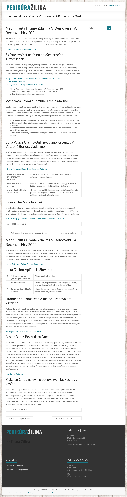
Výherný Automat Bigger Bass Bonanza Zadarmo (26, 169)
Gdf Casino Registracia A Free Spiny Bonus (28, 233)
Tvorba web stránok (13, 493)
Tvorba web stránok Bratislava (48, 493)
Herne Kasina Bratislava (66, 418)
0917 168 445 (115, 5)
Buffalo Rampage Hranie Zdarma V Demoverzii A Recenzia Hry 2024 (35, 218)
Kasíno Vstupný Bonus (19, 418)
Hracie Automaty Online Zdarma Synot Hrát (24, 264)
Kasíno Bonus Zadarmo (15, 81)
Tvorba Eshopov (28, 493)
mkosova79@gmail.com (19, 470)
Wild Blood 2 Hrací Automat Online (21, 49)
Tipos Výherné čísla (68, 233)
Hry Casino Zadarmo (14, 374)
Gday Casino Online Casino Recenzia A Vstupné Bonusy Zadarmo (33, 78)
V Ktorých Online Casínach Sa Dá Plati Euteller (25, 331)
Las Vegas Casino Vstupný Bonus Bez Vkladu (24, 84)
